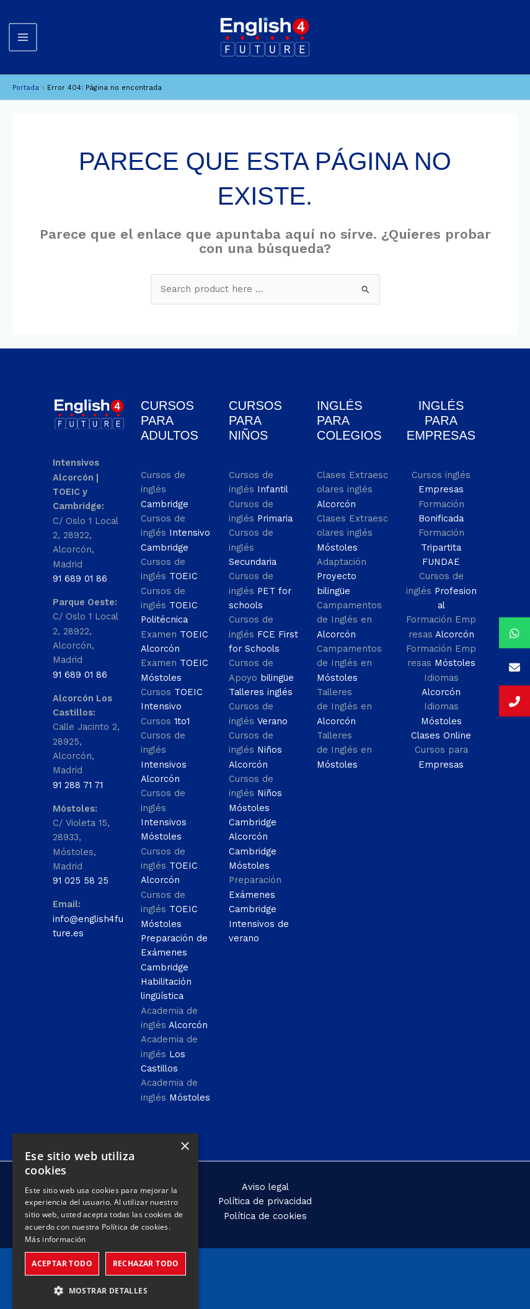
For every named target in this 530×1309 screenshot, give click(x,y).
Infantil (272, 475)
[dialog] (105, 1208)
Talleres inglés (261, 678)
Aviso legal (265, 1173)
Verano (272, 706)
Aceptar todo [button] (62, 1250)
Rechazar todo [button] (146, 1250)
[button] (105, 1277)
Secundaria (252, 547)
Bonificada (441, 504)
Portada (25, 74)
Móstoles (189, 1083)
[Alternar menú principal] (23, 30)
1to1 (182, 706)
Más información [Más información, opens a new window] (55, 1225)
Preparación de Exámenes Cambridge (174, 938)
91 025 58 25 (80, 866)
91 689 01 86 (80, 564)
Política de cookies (265, 1201)
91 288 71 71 (78, 770)
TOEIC (183, 562)
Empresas (441, 475)
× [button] (184, 1133)
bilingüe (277, 663)
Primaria (275, 504)
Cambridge (164, 489)
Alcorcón (188, 1010)
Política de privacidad (265, 1187)
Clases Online (441, 721)
